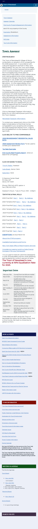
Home (6, 9)
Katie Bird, (6, 173)
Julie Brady (6, 169)
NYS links (6, 39)
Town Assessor (8, 18)
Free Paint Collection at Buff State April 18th (15, 376)
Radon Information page (9, 389)
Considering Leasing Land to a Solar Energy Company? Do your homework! (18, 250)
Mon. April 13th (9, 483)
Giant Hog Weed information (10, 338)
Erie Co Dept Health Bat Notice (11, 359)
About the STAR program (11, 238)
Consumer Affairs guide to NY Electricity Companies (17, 348)
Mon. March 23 (9, 496)
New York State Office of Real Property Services (18, 246)
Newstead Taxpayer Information (14, 119)
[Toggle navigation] (36, 5)
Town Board (5, 473)
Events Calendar (6, 443)
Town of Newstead (8, 5)
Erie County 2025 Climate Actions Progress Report (16, 355)
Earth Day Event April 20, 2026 (10, 351)
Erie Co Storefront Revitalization (11, 366)
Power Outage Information (10, 439)
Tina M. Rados (7, 165)
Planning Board (7, 491)
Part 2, (23, 209)
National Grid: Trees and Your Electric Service (15, 386)
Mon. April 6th (9, 478)
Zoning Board (6, 501)
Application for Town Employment (12, 416)
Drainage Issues (6, 429)
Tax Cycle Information (10, 43)
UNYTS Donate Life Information (11, 393)
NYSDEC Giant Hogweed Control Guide (13, 341)
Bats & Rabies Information (9, 344)
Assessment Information (11, 35)
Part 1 (15, 198)
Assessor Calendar (9, 21)
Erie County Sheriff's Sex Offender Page (13, 369)
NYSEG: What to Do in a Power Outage (13, 383)
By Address (29, 198)
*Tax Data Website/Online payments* (13, 406)
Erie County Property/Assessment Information (18, 25)
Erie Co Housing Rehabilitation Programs (14, 363)
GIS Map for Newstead (8, 433)
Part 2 (21, 198)
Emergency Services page (9, 423)
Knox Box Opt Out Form (9, 436)
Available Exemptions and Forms (14, 242)
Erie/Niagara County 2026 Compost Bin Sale (14, 373)
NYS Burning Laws (7, 379)
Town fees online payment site (11, 409)
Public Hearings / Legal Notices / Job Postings (15, 413)
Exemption (7, 32)
